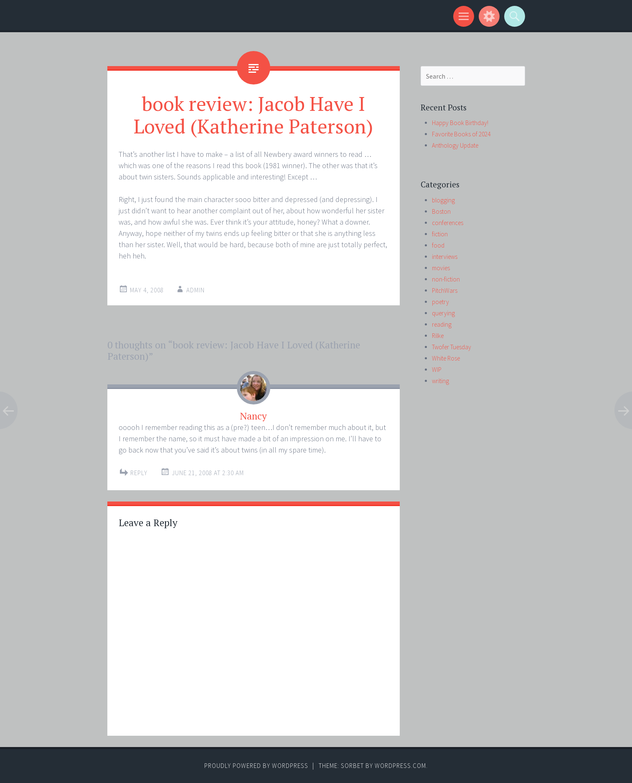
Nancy (253, 415)
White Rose (446, 358)
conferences (447, 223)
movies (441, 268)
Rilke (438, 336)
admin (195, 290)
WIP (437, 370)
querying (443, 313)
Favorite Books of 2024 (461, 134)
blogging (443, 200)
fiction (440, 234)
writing (440, 381)
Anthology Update (455, 145)
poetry (440, 302)
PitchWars (444, 290)
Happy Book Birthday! (460, 123)
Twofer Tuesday (451, 347)
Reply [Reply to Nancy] (138, 473)
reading (442, 324)
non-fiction (446, 279)
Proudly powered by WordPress (256, 766)
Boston (441, 211)
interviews (444, 257)
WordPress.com (400, 766)
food (438, 245)
